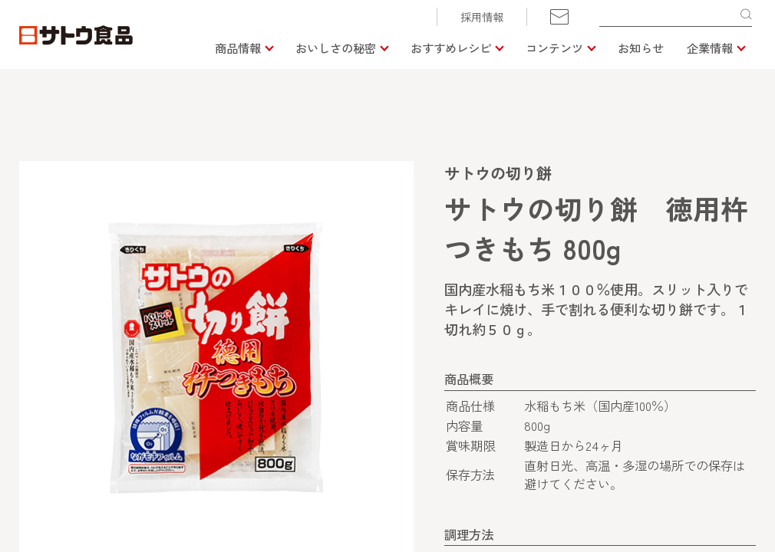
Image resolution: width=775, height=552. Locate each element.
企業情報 (710, 47)
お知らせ (641, 47)
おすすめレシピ (451, 47)
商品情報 (238, 47)
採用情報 (481, 17)
